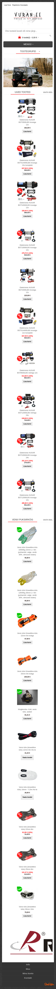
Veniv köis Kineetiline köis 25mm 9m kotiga (27, 672)
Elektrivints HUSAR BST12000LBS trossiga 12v (27, 497)
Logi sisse (7, 5)
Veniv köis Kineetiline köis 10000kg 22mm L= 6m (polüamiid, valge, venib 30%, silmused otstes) (27, 551)
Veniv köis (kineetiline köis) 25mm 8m (27, 868)
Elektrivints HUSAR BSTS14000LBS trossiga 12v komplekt (27, 330)
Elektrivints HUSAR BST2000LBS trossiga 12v (27, 289)
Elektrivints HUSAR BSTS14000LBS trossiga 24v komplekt (27, 162)
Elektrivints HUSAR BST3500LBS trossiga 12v (27, 122)
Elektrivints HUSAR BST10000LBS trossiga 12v (27, 247)
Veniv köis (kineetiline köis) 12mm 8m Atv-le (27, 748)
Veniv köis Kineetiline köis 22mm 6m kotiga (27, 634)
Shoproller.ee (49, 984)
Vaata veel (48, 92)
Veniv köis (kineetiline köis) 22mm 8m (27, 828)
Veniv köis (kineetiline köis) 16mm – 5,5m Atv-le (27, 788)
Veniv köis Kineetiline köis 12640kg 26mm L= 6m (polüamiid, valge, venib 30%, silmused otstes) (27, 594)
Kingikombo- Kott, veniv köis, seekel (27, 710)
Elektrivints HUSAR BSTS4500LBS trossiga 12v (27, 205)
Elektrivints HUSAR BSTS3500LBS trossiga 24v (27, 455)
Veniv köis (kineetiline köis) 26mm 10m (27, 908)
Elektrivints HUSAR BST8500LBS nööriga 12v (27, 371)
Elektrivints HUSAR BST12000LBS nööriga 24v (27, 412)
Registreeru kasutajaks (20, 5)
